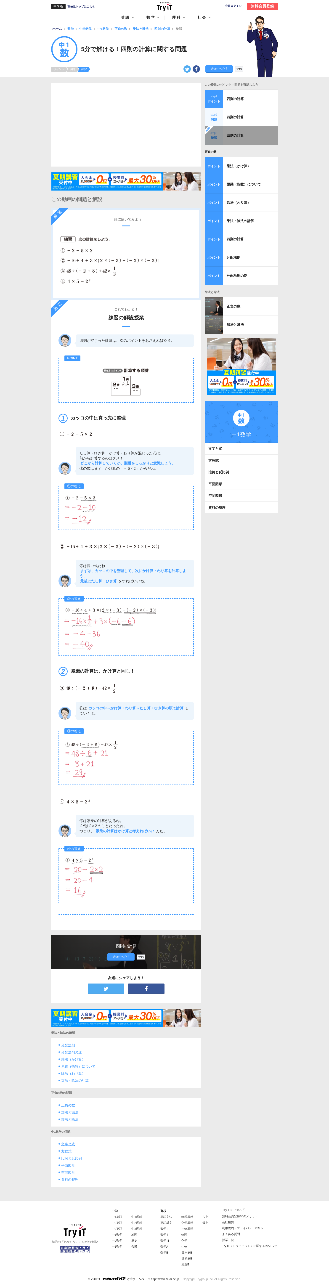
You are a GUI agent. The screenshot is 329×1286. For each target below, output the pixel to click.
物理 (184, 1234)
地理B (185, 1264)
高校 (163, 1211)
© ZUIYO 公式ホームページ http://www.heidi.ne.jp (133, 1279)
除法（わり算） (73, 1073)
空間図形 (68, 1172)
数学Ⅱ (164, 1234)
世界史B (186, 1258)
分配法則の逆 (71, 1052)
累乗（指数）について (78, 1066)
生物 (184, 1246)
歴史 (134, 1240)
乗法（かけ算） (73, 1059)
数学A (164, 1246)
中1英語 (117, 1217)
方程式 (66, 1151)
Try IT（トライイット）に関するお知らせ (249, 1246)
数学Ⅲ (164, 1240)
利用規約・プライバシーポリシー (244, 1228)
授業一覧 (228, 1240)
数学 (151, 17)
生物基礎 (187, 1228)
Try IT (164, 6)
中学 (115, 1211)
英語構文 (166, 1223)
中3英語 (117, 1228)
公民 (134, 1246)
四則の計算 (235, 99)
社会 (202, 17)
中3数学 (117, 1246)
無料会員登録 (262, 6)
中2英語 (117, 1223)
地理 (134, 1234)
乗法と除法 (69, 1119)
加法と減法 (69, 1112)
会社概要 (228, 1222)
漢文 (205, 1223)
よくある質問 (231, 1234)
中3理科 (136, 1228)
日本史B (186, 1252)
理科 (176, 17)
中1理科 (136, 1217)
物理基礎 (187, 1217)
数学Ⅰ (164, 1228)
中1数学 (117, 1234)
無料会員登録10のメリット (240, 1216)
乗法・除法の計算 (75, 1080)
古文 (205, 1217)
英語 (125, 17)
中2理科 (136, 1223)
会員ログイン (233, 6)
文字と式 (68, 1144)
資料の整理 (69, 1179)
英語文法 (166, 1217)
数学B (164, 1252)
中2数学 (117, 1240)
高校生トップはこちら (81, 6)
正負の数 (68, 1105)
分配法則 (68, 1045)
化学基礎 (187, 1223)
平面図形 (68, 1165)
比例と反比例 (71, 1158)
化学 (184, 1240)
